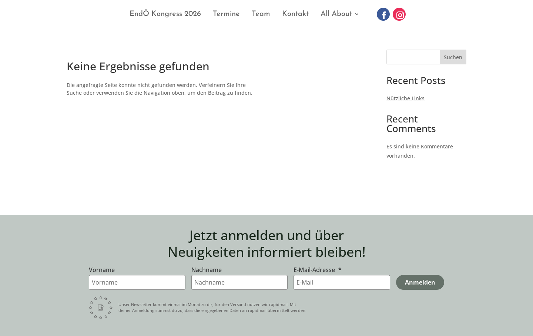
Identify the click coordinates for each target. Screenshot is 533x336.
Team (261, 14)
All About (336, 14)
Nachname (206, 269)
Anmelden (420, 282)
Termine (226, 14)
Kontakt (295, 14)
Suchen (453, 57)
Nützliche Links (405, 98)
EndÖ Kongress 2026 (165, 14)
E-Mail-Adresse (315, 269)
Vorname (102, 269)
